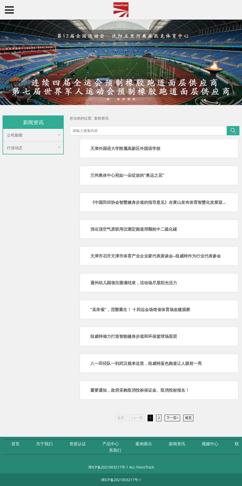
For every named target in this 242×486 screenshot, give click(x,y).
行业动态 (14, 147)
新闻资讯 (101, 118)
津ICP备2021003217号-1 (108, 467)
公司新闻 (14, 135)
